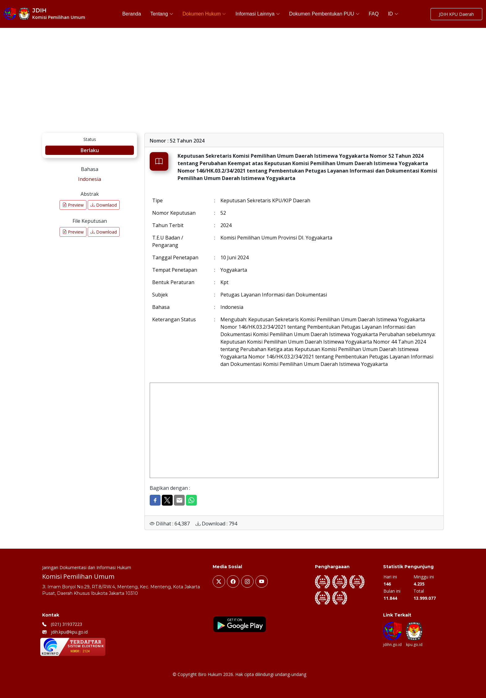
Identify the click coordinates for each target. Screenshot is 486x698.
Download (104, 232)
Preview (73, 205)
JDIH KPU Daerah (456, 14)
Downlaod (104, 205)
